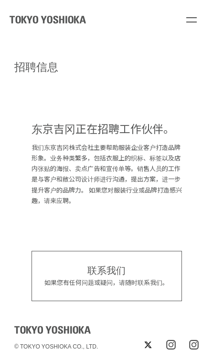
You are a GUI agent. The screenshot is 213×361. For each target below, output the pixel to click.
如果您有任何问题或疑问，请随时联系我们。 (106, 275)
